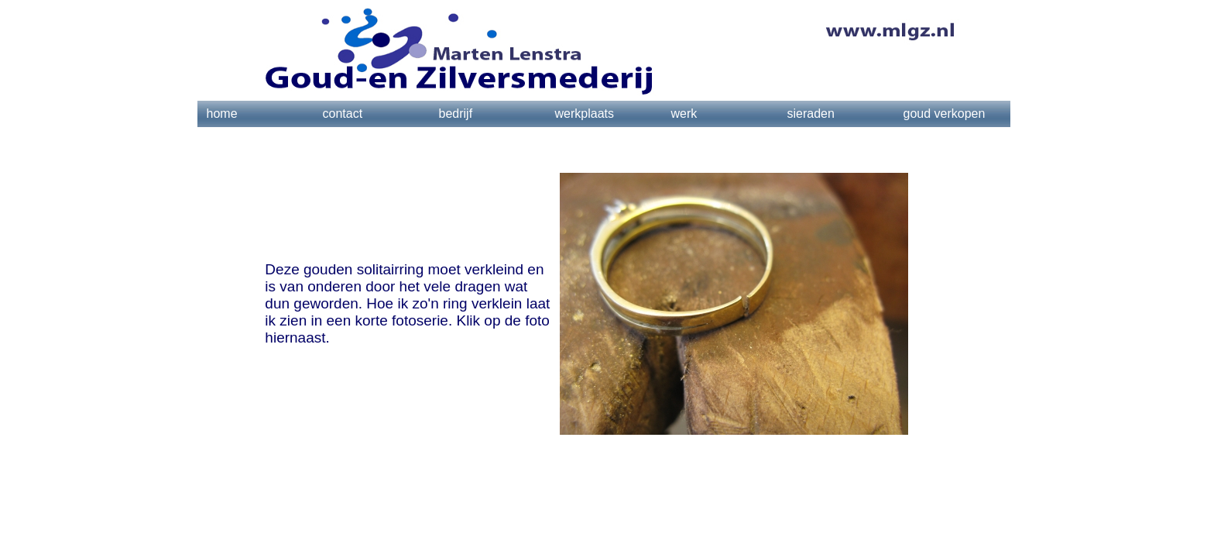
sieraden (811, 113)
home (222, 113)
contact (343, 113)
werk (684, 113)
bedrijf (456, 113)
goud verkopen (945, 113)
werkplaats (584, 113)
